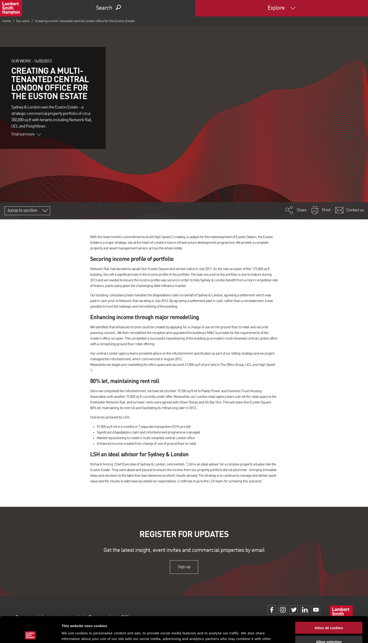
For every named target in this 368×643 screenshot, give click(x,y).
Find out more (26, 134)
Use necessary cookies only (328, 629)
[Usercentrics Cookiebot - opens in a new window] (30, 633)
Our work (23, 21)
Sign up (184, 567)
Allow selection (328, 616)
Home (6, 21)
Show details (246, 634)
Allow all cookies (329, 602)
